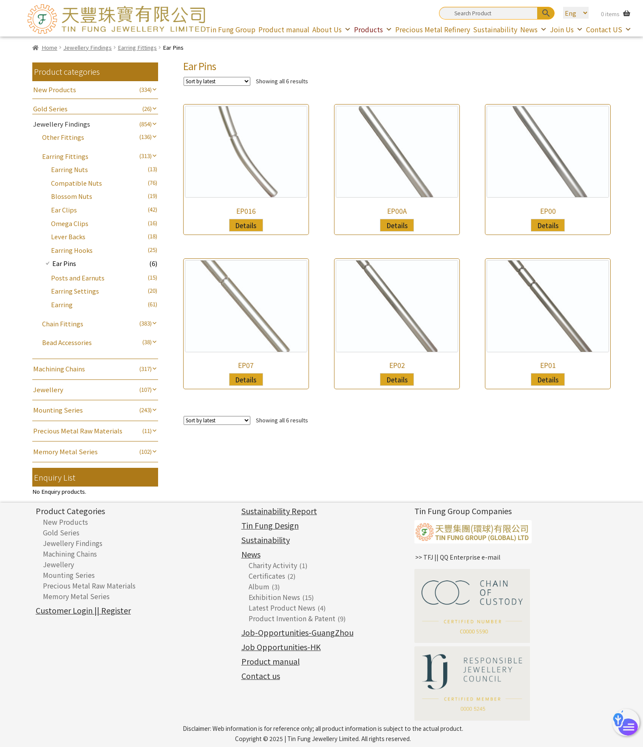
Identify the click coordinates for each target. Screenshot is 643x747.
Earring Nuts (69, 169)
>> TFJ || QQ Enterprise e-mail (457, 557)
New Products (54, 89)
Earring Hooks (72, 250)
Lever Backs (68, 236)
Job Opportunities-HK (281, 646)
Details (245, 225)
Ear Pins (64, 263)
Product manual (283, 29)
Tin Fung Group (230, 29)
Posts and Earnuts (78, 277)
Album (259, 586)
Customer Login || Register (83, 610)
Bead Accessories (67, 342)
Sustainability (495, 29)
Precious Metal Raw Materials (77, 430)
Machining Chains (59, 368)
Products (373, 29)
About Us (331, 29)
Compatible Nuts (76, 182)
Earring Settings (75, 290)
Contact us (260, 675)
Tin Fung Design (270, 525)
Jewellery (48, 389)
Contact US (609, 29)
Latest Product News (282, 608)
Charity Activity (273, 565)
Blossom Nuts (71, 196)
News (533, 29)
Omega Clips (69, 223)
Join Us (566, 29)
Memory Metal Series (65, 451)
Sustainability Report (279, 510)
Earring (62, 304)
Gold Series (50, 108)
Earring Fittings (137, 47)
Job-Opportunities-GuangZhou (297, 632)
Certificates (267, 576)
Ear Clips (64, 209)
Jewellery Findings (87, 47)
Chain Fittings (62, 323)
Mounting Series (58, 409)
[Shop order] (217, 81)
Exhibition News (274, 597)
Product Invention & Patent (292, 618)
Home (49, 47)
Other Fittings (63, 137)
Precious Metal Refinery (432, 29)
